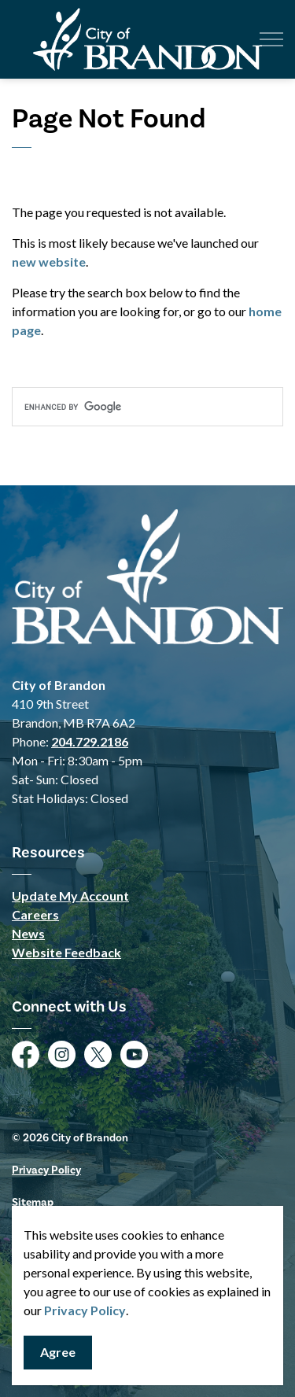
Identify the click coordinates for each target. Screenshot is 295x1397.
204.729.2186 (89, 741)
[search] (147, 406)
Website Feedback (66, 952)
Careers (35, 914)
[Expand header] (271, 39)
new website (49, 261)
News (28, 933)
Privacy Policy (85, 1310)
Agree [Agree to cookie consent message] (57, 1352)
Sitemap (32, 1202)
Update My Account (70, 895)
